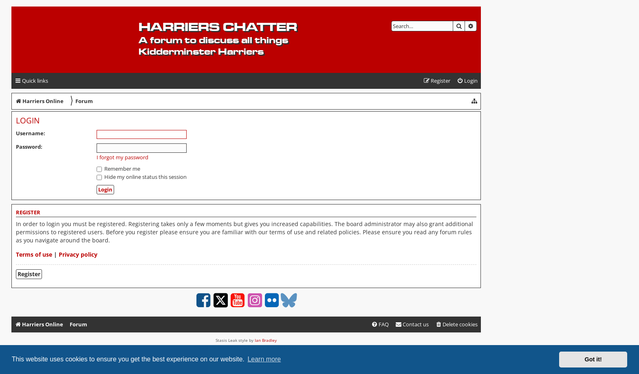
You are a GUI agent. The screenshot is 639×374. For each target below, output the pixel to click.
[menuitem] (467, 81)
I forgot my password (122, 157)
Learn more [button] (264, 359)
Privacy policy (78, 254)
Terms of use (34, 254)
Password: (29, 146)
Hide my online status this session (142, 176)
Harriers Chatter (218, 27)
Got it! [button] (593, 359)
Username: (30, 133)
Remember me (118, 168)
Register (29, 274)
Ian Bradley (266, 340)
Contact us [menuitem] (412, 324)
